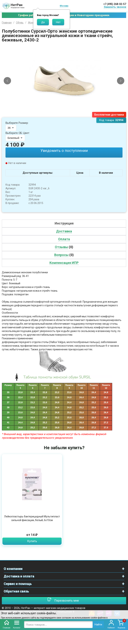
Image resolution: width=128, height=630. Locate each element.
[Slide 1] (61, 115)
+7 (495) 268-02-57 (114, 4)
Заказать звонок (115, 7)
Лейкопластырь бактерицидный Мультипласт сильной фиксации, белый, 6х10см (32, 518)
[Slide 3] (67, 115)
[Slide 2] (64, 115)
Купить (32, 541)
